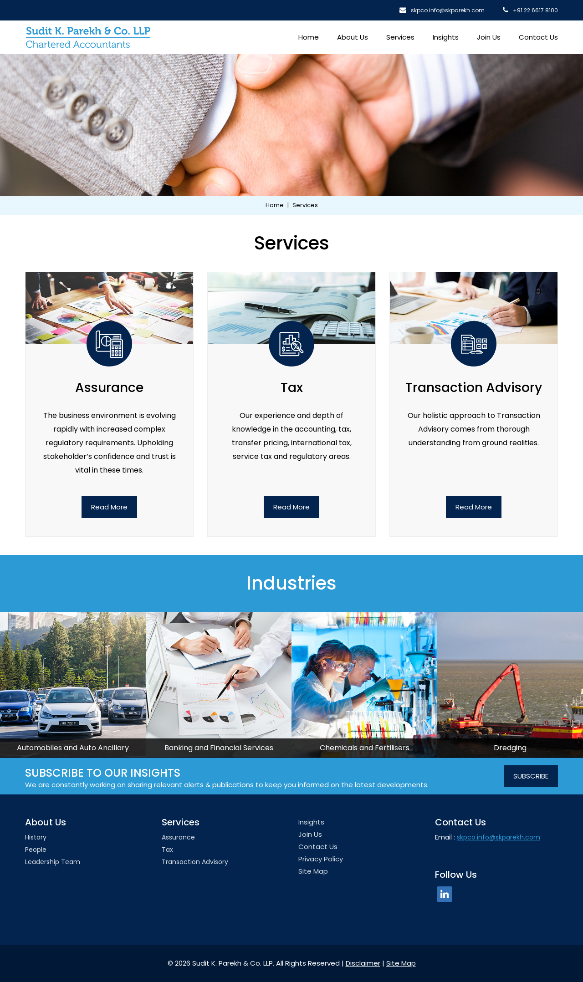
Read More (109, 507)
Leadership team (52, 861)
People (35, 849)
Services (400, 37)
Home (308, 37)
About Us (352, 37)
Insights (446, 37)
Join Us (489, 37)
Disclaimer (363, 963)
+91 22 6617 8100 (530, 10)
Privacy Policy (320, 859)
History (35, 837)
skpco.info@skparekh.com (442, 10)
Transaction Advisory (195, 861)
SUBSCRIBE (530, 776)
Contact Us (538, 37)
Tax (167, 849)
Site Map (313, 871)
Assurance (178, 837)
